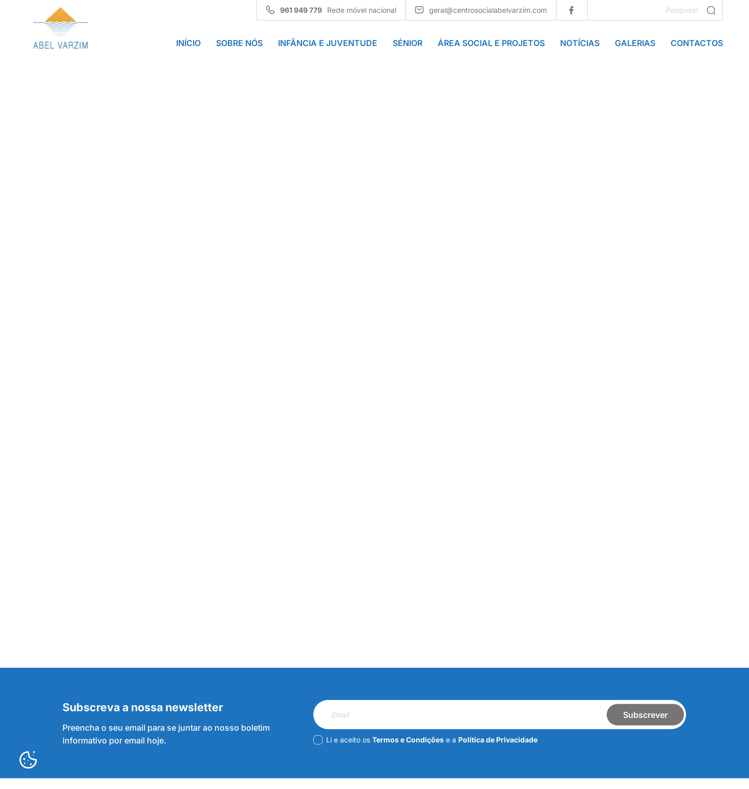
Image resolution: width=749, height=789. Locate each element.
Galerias (635, 45)
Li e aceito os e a (425, 754)
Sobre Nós (239, 45)
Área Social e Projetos (491, 45)
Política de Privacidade (498, 754)
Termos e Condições (408, 754)
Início (188, 45)
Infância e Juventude (327, 45)
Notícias (580, 45)
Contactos (697, 45)
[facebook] (571, 10)
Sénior (407, 45)
